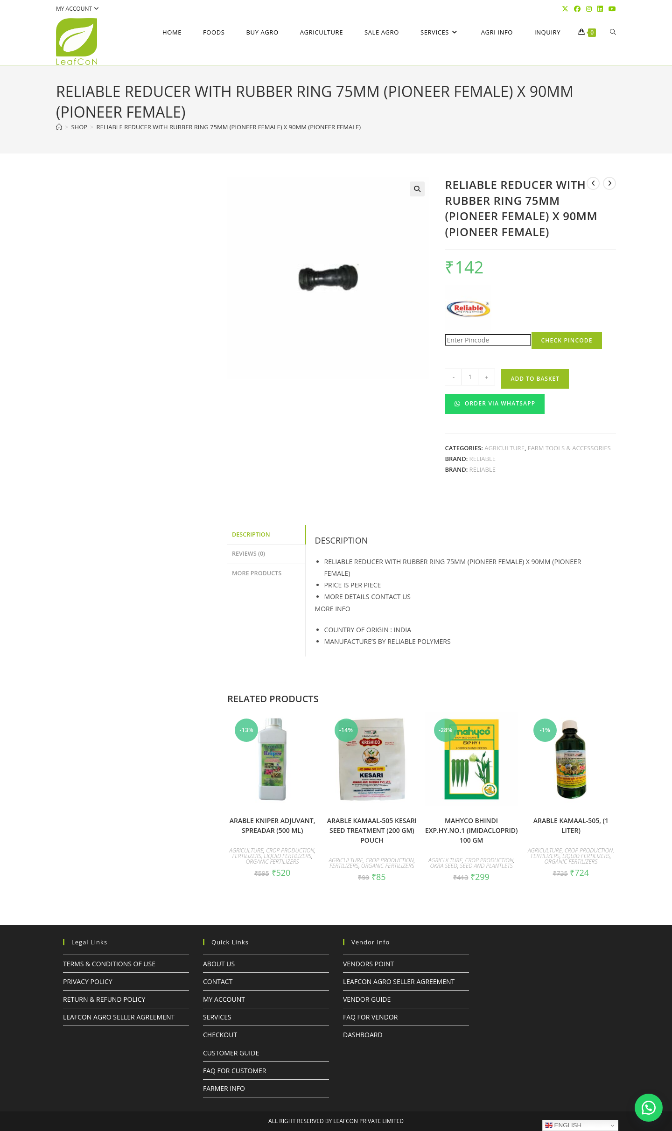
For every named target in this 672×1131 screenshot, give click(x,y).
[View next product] (609, 183)
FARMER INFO (224, 1088)
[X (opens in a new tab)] (565, 9)
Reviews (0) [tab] (248, 554)
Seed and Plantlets (486, 866)
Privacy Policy (87, 981)
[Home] (59, 127)
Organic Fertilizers (272, 862)
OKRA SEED (443, 866)
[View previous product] (593, 183)
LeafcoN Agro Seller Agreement (119, 1016)
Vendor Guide (367, 999)
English (563, 1125)
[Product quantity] (470, 377)
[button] (417, 189)
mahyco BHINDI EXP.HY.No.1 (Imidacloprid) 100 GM (471, 830)
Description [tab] (251, 534)
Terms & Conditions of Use (109, 963)
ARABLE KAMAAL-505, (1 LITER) (571, 825)
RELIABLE (482, 458)
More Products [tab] (256, 573)
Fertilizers (246, 856)
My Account (224, 999)
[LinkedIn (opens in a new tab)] (600, 9)
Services (217, 1016)
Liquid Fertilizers (287, 856)
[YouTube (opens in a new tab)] (611, 9)
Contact (217, 981)
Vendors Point (368, 963)
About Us (219, 963)
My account (78, 9)
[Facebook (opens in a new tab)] (577, 9)
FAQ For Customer (234, 1070)
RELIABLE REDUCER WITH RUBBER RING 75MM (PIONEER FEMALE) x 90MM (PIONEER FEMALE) (229, 127)
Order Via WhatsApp (495, 403)
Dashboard (363, 1034)
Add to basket (535, 379)
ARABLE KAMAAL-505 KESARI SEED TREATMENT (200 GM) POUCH (372, 830)
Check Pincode (566, 340)
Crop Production (290, 850)
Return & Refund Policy (104, 999)
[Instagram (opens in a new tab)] (589, 9)
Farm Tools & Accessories (569, 448)
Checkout (220, 1034)
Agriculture (504, 448)
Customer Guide (231, 1052)
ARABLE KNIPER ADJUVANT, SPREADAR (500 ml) (272, 825)
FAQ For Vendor (370, 1016)
